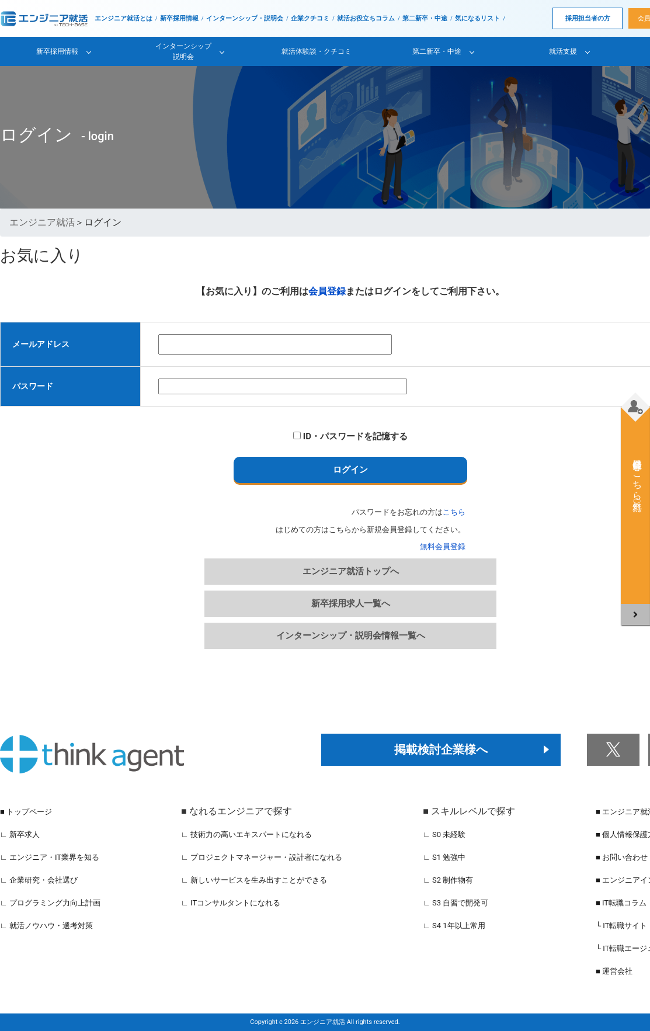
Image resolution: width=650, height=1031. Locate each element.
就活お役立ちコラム (366, 18)
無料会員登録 (442, 546)
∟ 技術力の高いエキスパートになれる (246, 834)
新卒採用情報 (179, 18)
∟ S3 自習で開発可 (455, 902)
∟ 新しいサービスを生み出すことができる (254, 880)
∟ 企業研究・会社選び (39, 880)
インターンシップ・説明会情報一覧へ (350, 635)
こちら (454, 512)
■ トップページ (26, 811)
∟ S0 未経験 (444, 834)
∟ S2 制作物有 (448, 880)
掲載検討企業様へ (441, 749)
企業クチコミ (310, 18)
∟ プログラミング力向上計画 (50, 902)
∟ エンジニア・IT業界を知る (49, 857)
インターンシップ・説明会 (244, 18)
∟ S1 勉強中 (444, 857)
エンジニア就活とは (123, 18)
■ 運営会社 (614, 971)
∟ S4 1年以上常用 (454, 925)
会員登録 (327, 291)
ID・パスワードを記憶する (350, 436)
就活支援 (563, 51)
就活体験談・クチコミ (316, 51)
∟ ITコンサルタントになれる (230, 902)
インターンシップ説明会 (183, 51)
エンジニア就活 (42, 222)
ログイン (350, 469)
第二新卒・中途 (424, 18)
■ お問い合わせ (622, 857)
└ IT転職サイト (622, 925)
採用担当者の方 (587, 18)
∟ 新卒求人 (20, 834)
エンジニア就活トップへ (351, 571)
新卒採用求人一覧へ (350, 603)
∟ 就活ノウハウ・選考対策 (46, 925)
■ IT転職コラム (621, 902)
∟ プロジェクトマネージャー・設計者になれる (261, 857)
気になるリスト (477, 18)
